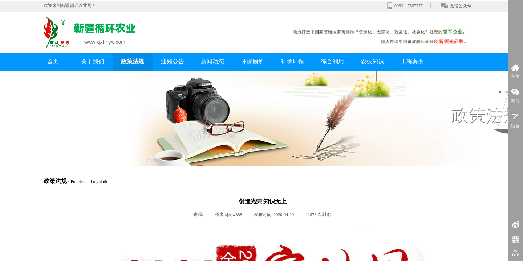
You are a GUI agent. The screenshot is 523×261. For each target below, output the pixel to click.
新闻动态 (212, 61)
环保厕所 (252, 61)
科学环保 (292, 61)
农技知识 (372, 61)
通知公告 (172, 61)
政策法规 (132, 61)
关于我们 (92, 61)
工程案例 (412, 61)
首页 (52, 61)
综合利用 (332, 61)
